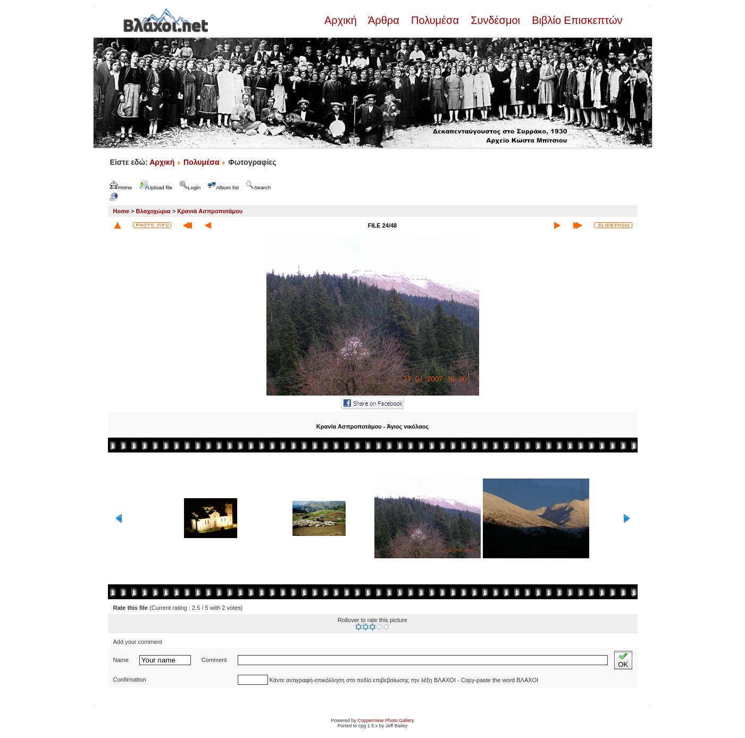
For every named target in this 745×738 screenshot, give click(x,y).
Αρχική (341, 20)
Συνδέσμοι (495, 20)
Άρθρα (383, 20)
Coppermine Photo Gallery (385, 720)
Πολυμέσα (435, 20)
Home (121, 211)
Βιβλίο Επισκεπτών (576, 20)
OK (623, 660)
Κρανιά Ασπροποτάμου (209, 211)
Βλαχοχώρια (153, 211)
